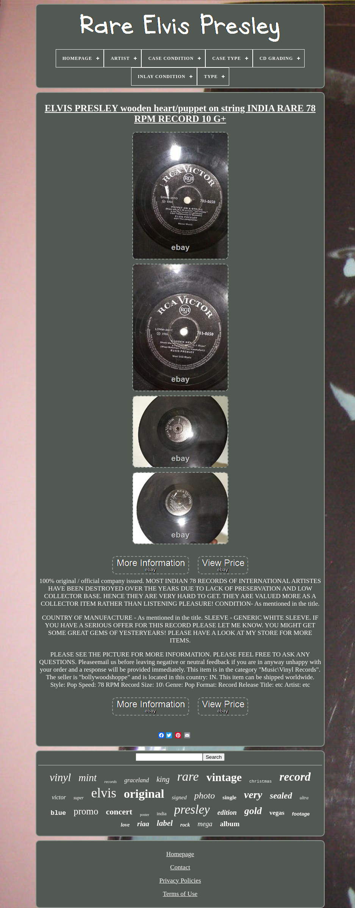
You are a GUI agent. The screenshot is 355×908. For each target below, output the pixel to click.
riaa (143, 824)
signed (179, 797)
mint (87, 777)
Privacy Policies (180, 880)
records (110, 781)
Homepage (180, 854)
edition (227, 812)
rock (185, 825)
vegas (277, 812)
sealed (281, 795)
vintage (224, 777)
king (162, 779)
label (165, 823)
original (144, 793)
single (229, 797)
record (295, 776)
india (162, 813)
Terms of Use (180, 893)
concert (119, 811)
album (229, 824)
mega (204, 824)
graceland (136, 780)
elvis (103, 793)
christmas (260, 781)
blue (58, 813)
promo (86, 811)
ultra (304, 797)
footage (301, 814)
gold (253, 810)
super (79, 797)
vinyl (60, 777)
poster (144, 815)
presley (192, 809)
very (253, 794)
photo (204, 795)
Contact (180, 867)
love (125, 825)
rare (188, 776)
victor (59, 797)
